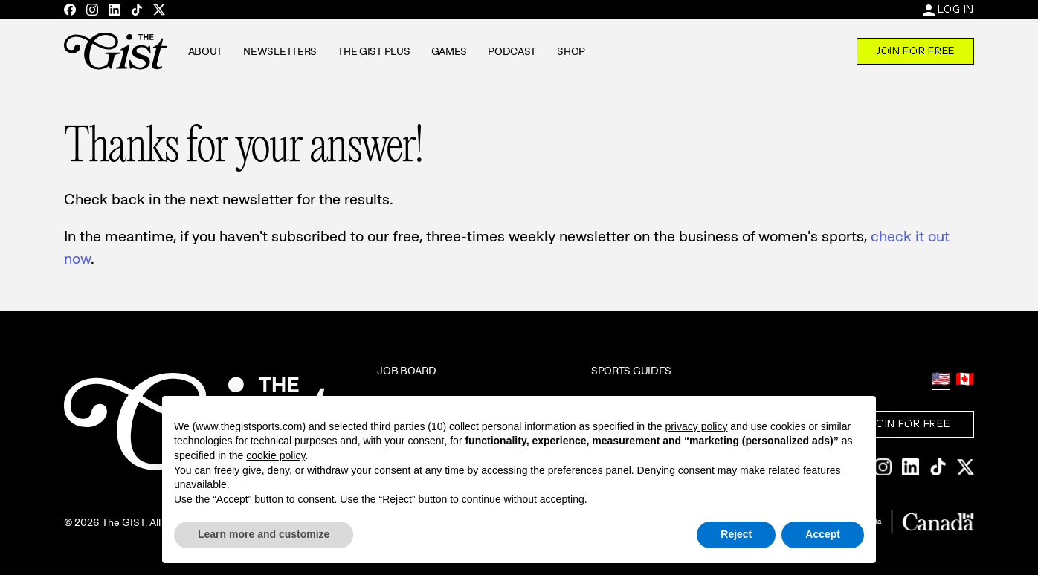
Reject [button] (736, 534)
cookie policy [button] (275, 455)
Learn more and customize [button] (263, 534)
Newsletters (280, 51)
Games (449, 51)
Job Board (406, 370)
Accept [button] (822, 534)
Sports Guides (631, 370)
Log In (956, 9)
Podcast (512, 51)
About (205, 51)
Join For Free (915, 50)
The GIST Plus (374, 51)
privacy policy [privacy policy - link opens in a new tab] (696, 426)
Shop (571, 51)
